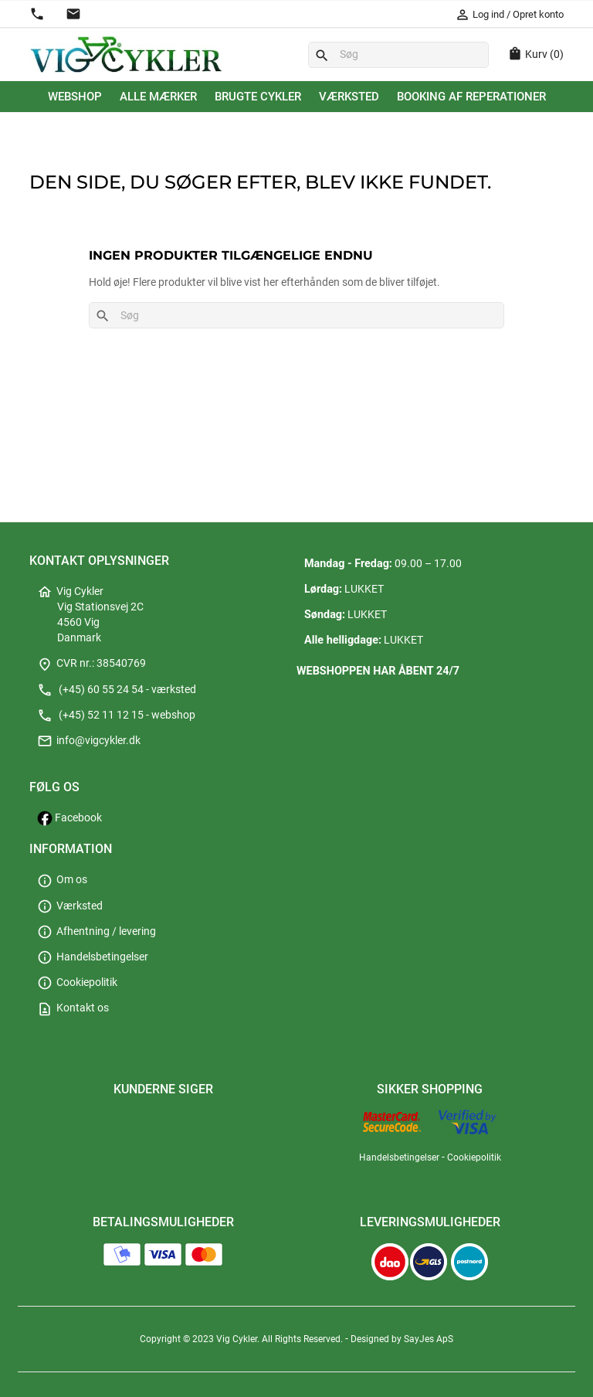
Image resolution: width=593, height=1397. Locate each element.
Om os (62, 879)
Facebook (69, 817)
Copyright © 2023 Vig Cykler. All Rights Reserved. (242, 1339)
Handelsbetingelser (92, 957)
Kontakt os (73, 1008)
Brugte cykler (258, 97)
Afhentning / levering (96, 931)
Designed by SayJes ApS (402, 1339)
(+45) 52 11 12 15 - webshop (116, 715)
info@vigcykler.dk (89, 740)
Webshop (75, 97)
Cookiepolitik (77, 982)
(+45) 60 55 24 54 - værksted (116, 689)
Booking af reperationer (471, 97)
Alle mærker (158, 97)
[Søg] (398, 55)
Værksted (349, 97)
